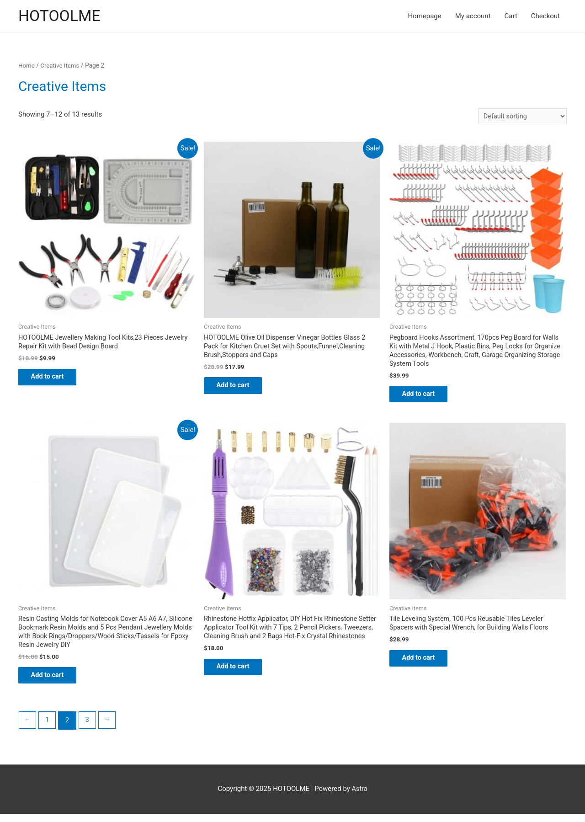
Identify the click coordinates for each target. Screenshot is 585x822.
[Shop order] (521, 117)
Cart (511, 16)
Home (26, 66)
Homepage (424, 16)
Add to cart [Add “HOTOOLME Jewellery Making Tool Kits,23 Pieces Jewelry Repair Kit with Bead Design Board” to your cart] (54, 380)
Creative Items (61, 66)
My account (473, 16)
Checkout (545, 16)
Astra (359, 797)
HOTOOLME (60, 16)
